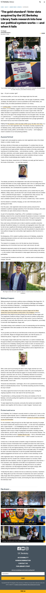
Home (2, 7)
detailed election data (24, 434)
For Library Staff (23, 566)
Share (42, 33)
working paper (7, 106)
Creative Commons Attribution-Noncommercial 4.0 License (27, 584)
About (6, 7)
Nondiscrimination (23, 560)
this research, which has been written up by (25, 123)
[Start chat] (23, 591)
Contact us (23, 563)
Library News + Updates (16, 7)
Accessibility (23, 557)
